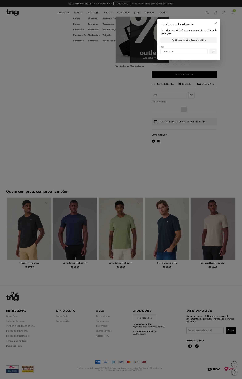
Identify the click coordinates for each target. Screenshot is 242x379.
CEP (162, 46)
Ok (213, 51)
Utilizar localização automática (189, 40)
